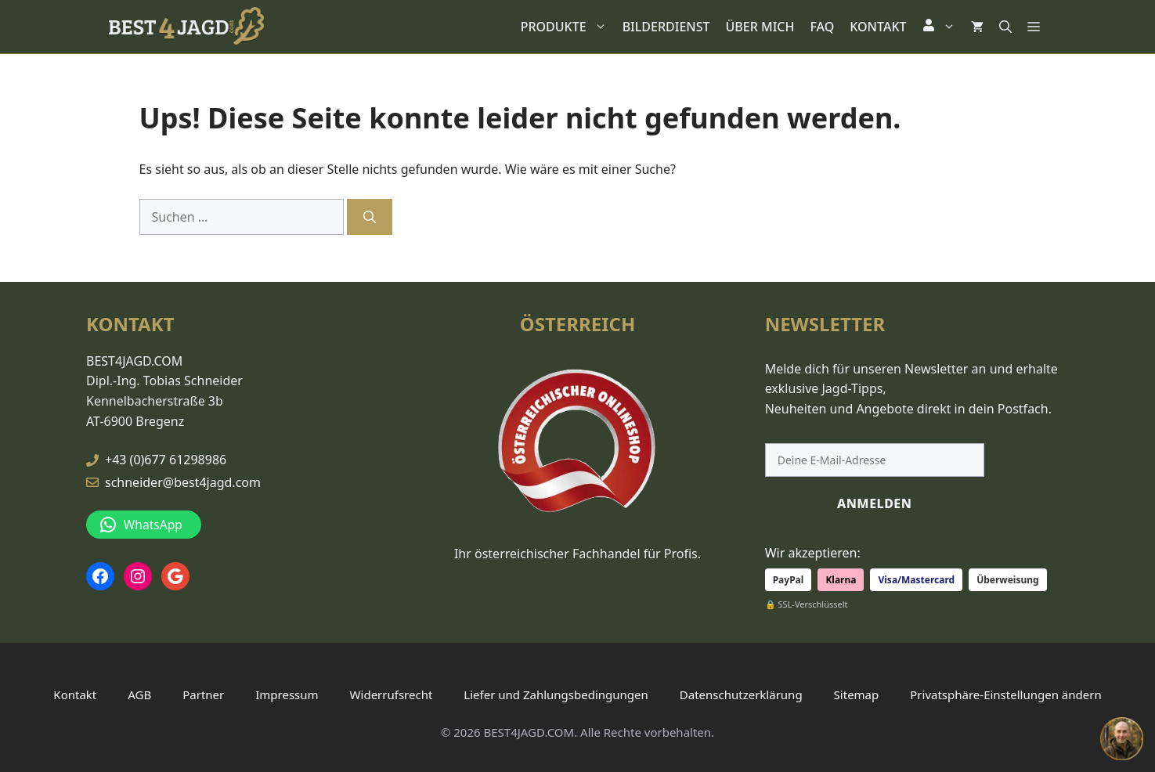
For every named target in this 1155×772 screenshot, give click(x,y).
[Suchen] (369, 217)
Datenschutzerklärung (741, 694)
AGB (139, 694)
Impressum (286, 694)
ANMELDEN (874, 502)
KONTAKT (878, 26)
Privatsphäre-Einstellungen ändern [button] (1005, 694)
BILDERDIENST (666, 26)
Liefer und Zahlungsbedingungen (556, 694)
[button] (939, 26)
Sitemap (856, 694)
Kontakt (74, 694)
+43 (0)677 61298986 (165, 459)
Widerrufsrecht (391, 694)
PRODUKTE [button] (568, 26)
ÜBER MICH (760, 26)
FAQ (822, 26)
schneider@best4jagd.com (183, 481)
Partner (203, 694)
